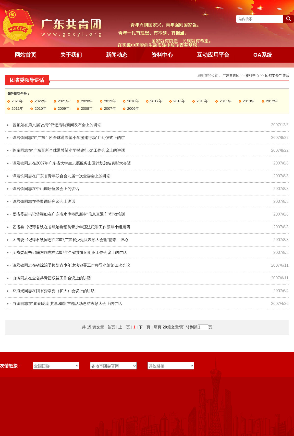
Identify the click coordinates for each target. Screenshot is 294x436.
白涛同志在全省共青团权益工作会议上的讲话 (51, 278)
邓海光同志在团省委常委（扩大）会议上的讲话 (53, 291)
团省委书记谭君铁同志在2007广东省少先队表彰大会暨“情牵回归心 (70, 240)
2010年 (40, 108)
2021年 (64, 101)
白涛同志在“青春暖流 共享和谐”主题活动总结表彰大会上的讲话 (67, 303)
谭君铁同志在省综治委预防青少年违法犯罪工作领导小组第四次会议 (71, 265)
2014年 (225, 101)
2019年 (110, 101)
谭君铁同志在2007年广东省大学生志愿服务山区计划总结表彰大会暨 (71, 163)
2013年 (249, 101)
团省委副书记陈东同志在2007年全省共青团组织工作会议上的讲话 (69, 252)
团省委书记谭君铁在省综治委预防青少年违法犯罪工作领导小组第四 (71, 227)
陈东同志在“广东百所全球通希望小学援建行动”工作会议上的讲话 (68, 150)
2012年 (272, 101)
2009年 (64, 108)
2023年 (17, 101)
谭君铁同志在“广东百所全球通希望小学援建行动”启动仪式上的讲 (68, 138)
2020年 (87, 101)
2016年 (179, 101)
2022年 (40, 101)
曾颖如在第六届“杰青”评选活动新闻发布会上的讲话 (56, 125)
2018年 (133, 101)
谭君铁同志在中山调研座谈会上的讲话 (45, 189)
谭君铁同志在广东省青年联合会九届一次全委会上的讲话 (61, 176)
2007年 (110, 108)
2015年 (202, 101)
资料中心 (252, 75)
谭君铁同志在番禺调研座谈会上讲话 (43, 201)
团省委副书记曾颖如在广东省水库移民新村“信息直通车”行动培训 (68, 214)
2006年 (133, 108)
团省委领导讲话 (277, 75)
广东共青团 (231, 75)
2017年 (156, 101)
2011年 (17, 108)
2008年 (87, 108)
